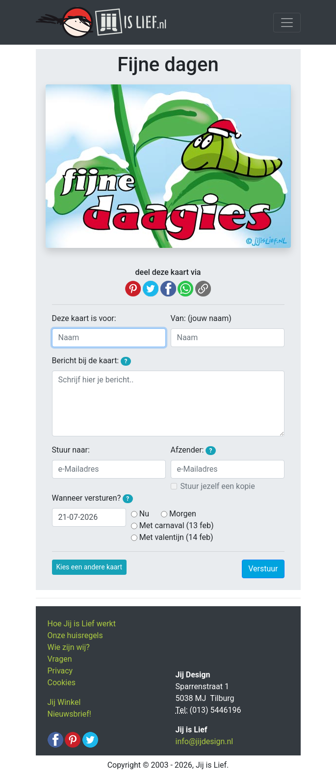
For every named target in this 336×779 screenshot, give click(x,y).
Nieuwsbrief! (69, 714)
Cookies (62, 682)
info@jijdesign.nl (204, 741)
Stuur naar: (71, 450)
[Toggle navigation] (287, 22)
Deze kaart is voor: (84, 318)
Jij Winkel (64, 702)
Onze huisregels (75, 635)
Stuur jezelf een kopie (218, 486)
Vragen (60, 659)
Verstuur (263, 568)
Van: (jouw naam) (201, 318)
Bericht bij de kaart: (91, 361)
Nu (144, 513)
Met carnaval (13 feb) (176, 525)
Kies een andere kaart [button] (89, 567)
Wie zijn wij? (69, 647)
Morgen (182, 513)
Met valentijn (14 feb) (176, 537)
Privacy (60, 670)
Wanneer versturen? (92, 498)
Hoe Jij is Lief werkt (82, 623)
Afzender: (193, 450)
